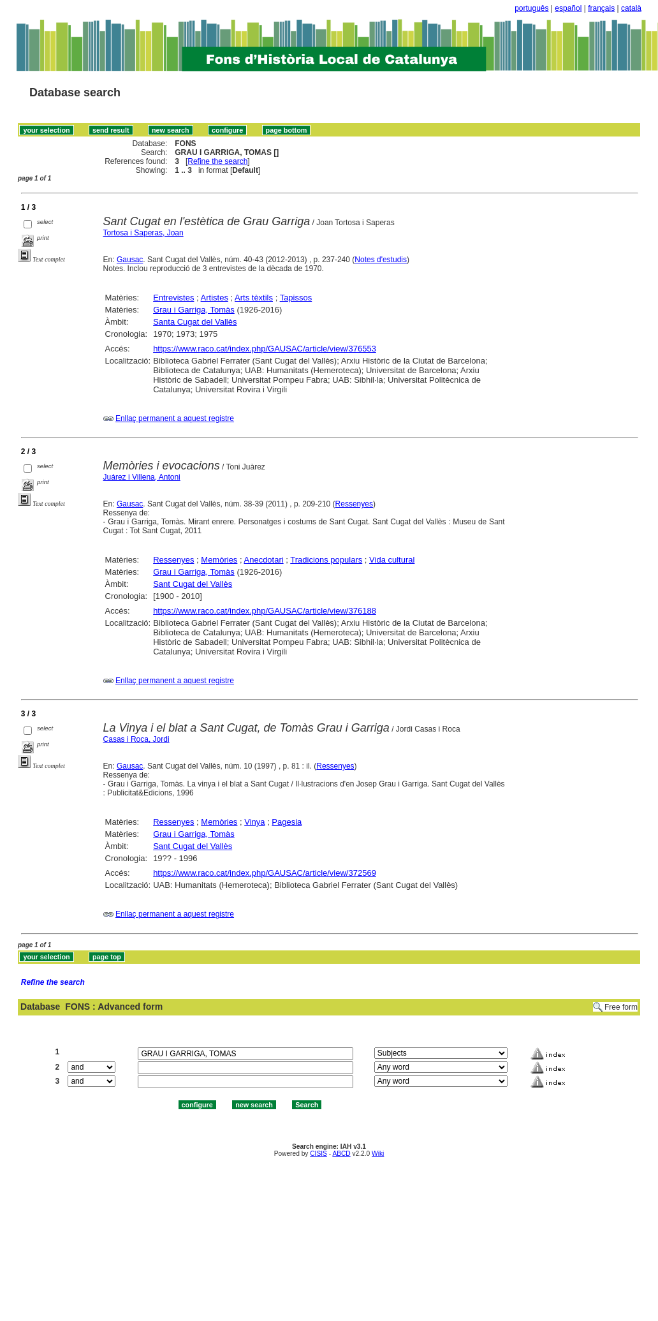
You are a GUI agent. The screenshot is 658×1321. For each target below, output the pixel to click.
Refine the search (217, 161)
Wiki (378, 1153)
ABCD (341, 1153)
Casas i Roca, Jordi (136, 739)
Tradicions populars (326, 560)
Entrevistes (173, 297)
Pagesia (287, 822)
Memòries (219, 560)
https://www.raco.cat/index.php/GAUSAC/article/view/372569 (264, 873)
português (531, 8)
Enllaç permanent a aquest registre (174, 418)
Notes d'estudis (381, 259)
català (631, 8)
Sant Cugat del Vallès (192, 584)
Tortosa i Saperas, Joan (143, 232)
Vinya (254, 822)
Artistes (214, 297)
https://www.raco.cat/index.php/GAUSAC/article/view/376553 (264, 348)
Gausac (130, 259)
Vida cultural (391, 560)
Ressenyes (354, 503)
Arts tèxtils (254, 297)
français (601, 8)
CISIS (318, 1153)
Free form (621, 1007)
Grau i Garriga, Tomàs (194, 309)
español (568, 8)
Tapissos (296, 297)
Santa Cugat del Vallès (195, 322)
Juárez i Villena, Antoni (141, 477)
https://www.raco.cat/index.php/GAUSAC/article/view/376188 (264, 611)
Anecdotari (264, 560)
